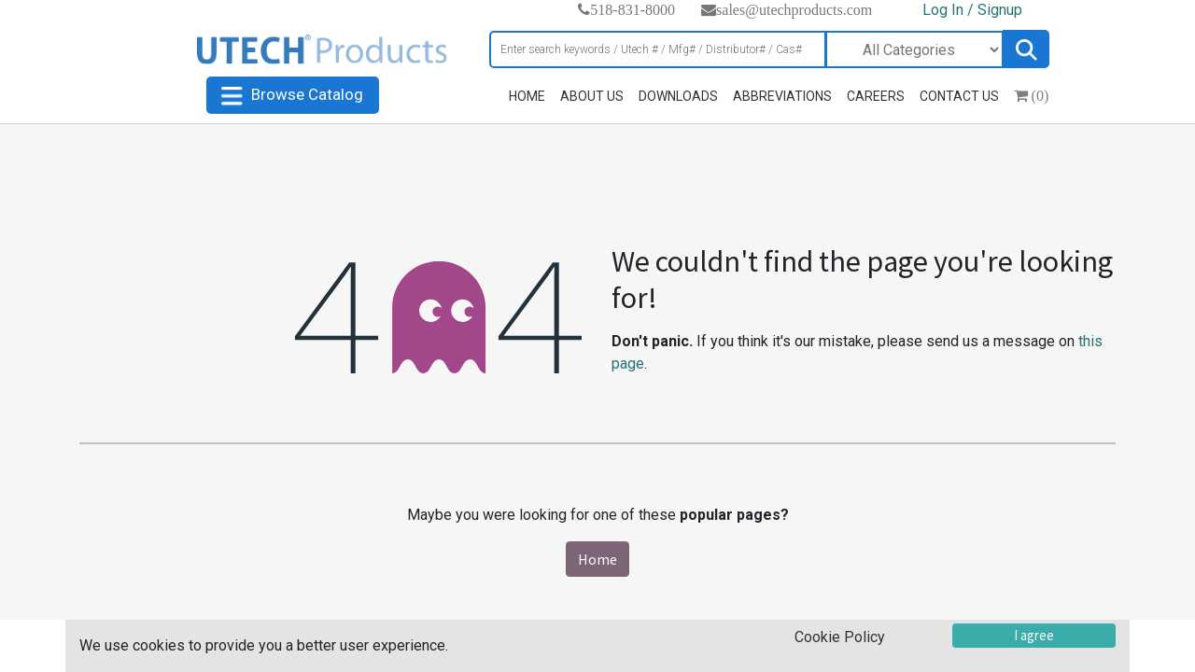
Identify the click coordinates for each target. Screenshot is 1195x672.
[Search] (657, 49)
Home (597, 559)
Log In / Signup (972, 10)
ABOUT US (592, 96)
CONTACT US (959, 96)
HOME (527, 96)
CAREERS (876, 96)
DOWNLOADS (678, 96)
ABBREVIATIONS (782, 96)
